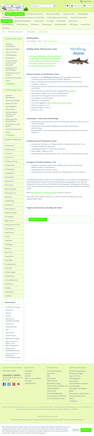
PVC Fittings (9, 217)
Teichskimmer (10, 165)
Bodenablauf (9, 292)
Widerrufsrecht (11, 336)
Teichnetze (8, 240)
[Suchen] (54, 6)
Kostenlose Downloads (14, 78)
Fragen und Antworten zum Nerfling (42, 66)
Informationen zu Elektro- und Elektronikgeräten (12, 343)
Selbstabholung (11, 327)
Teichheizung (9, 169)
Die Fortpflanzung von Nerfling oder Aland (44, 61)
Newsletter (9, 310)
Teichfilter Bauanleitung (10, 45)
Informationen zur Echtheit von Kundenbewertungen (13, 355)
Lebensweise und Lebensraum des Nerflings (45, 59)
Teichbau (8, 288)
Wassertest (8, 252)
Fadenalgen (9, 260)
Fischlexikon (10, 84)
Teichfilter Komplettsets (13, 139)
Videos (8, 81)
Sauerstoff (8, 268)
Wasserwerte (10, 58)
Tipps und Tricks (11, 52)
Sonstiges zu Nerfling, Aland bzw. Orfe (43, 63)
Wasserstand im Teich (12, 225)
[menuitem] (43, 6)
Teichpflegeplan (11, 55)
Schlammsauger (10, 272)
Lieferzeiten (78, 407)
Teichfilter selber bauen (13, 39)
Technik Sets (9, 157)
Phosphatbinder (10, 264)
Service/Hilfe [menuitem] (85, 1)
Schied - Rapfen (66, 103)
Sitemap (8, 313)
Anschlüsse (9, 205)
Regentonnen (9, 221)
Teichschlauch (10, 209)
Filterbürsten (9, 181)
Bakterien (8, 248)
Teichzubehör (9, 229)
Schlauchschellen (11, 213)
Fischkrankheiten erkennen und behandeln (12, 63)
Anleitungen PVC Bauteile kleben (11, 69)
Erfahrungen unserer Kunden (13, 74)
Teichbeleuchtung (11, 161)
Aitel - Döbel (51, 103)
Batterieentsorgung (12, 339)
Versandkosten (31, 407)
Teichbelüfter (9, 173)
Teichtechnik (9, 145)
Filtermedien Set (10, 193)
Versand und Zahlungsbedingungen (13, 349)
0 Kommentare (53, 41)
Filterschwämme (10, 189)
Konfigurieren (86, 430)
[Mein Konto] (76, 6)
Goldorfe (73, 91)
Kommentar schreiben (38, 219)
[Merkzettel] (67, 6)
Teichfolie (8, 296)
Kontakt (8, 316)
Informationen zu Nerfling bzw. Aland (44, 193)
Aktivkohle (8, 197)
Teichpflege (9, 244)
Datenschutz (10, 333)
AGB (7, 330)
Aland (66, 165)
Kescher (7, 236)
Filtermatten (9, 185)
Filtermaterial (9, 177)
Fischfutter (9, 284)
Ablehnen (76, 430)
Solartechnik (9, 233)
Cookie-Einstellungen (13, 307)
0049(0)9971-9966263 (12, 375)
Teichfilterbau (9, 201)
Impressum (10, 324)
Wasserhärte (9, 256)
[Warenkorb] (87, 6)
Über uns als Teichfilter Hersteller (13, 320)
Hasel (58, 103)
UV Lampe (8, 153)
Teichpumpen (10, 149)
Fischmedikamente (11, 280)
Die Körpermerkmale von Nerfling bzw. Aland (45, 56)
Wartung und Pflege (12, 49)
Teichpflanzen (9, 276)
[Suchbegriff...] (43, 6)
